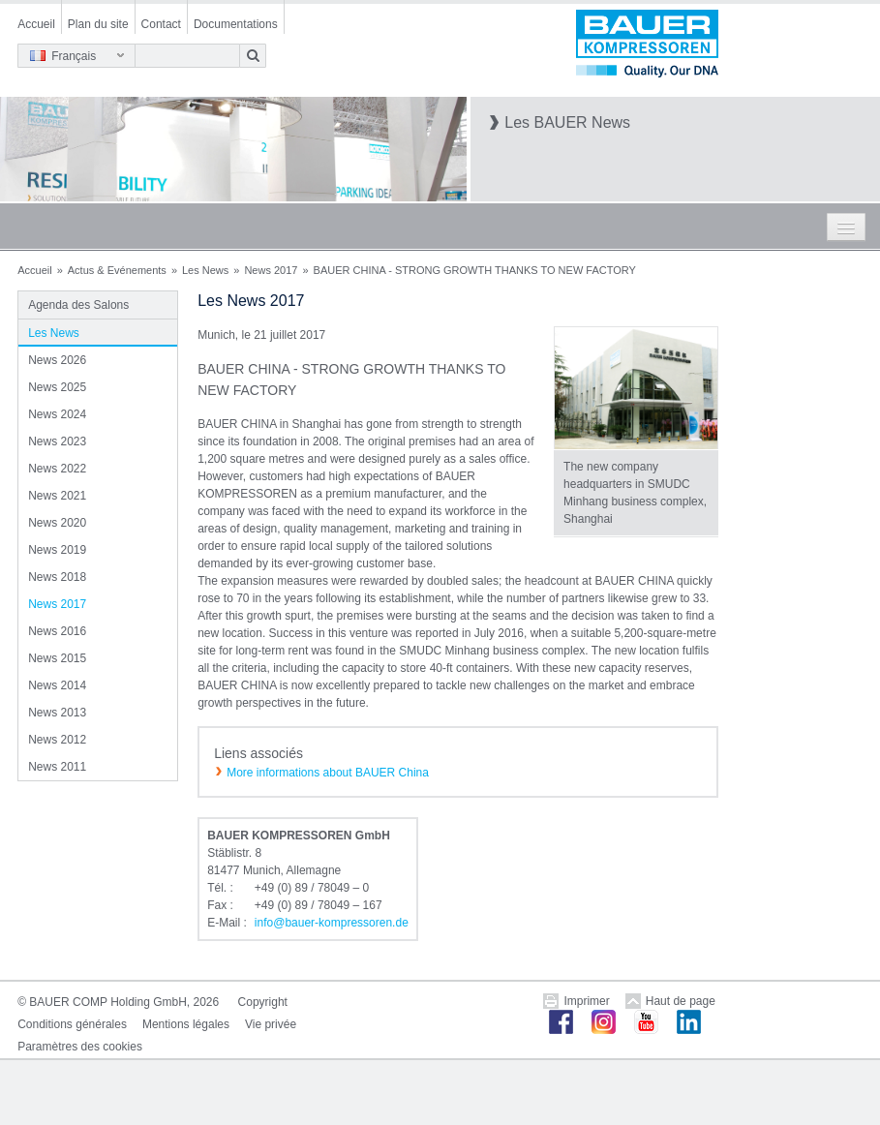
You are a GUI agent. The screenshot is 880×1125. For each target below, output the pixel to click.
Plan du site (98, 24)
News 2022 (57, 468)
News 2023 (57, 441)
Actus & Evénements (117, 270)
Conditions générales (72, 1024)
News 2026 (57, 360)
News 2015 (57, 658)
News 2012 (57, 739)
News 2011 (57, 767)
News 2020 (57, 523)
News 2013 (57, 712)
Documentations (236, 24)
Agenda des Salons (78, 305)
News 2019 (57, 550)
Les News (205, 270)
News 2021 (57, 495)
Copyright (263, 1002)
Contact (161, 24)
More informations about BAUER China (328, 772)
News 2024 (57, 414)
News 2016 (57, 631)
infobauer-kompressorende (332, 922)
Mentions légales (185, 1024)
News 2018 (57, 577)
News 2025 (57, 387)
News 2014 (57, 685)
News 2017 (270, 270)
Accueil (36, 24)
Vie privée (270, 1024)
